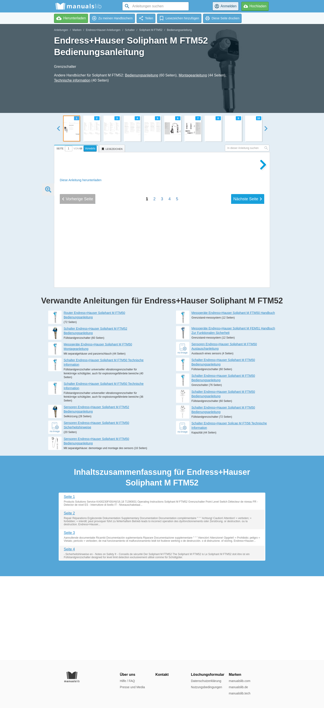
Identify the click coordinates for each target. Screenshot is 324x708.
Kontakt (162, 674)
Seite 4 (69, 633)
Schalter (130, 30)
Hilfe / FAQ (127, 681)
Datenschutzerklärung (206, 681)
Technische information (72, 80)
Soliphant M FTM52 (150, 30)
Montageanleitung (193, 75)
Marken (76, 30)
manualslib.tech (239, 693)
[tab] (76, 148)
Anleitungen (61, 30)
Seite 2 (69, 597)
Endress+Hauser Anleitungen (103, 30)
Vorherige (77, 342)
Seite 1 (69, 580)
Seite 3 (69, 616)
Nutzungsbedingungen (206, 687)
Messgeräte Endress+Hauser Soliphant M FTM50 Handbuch (233, 396)
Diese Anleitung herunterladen (81, 180)
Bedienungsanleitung (179, 30)
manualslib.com (239, 681)
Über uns (127, 674)
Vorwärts (90, 148)
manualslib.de (238, 687)
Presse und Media (132, 687)
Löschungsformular (207, 674)
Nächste (247, 342)
